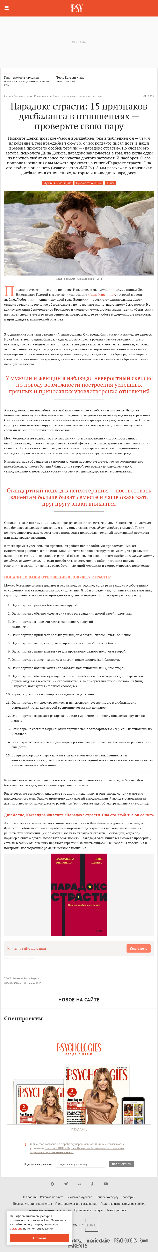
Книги (111, 183)
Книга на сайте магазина (26, 948)
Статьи (7, 96)
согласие (16, 1228)
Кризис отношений (89, 183)
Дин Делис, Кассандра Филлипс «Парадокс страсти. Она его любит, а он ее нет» (79, 814)
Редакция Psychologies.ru (26, 978)
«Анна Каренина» (101, 294)
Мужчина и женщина (57, 183)
